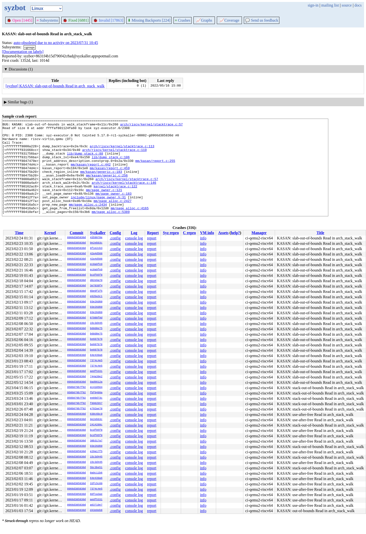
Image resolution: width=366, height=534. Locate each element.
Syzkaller (98, 233)
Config (115, 233)
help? (235, 233)
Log (134, 233)
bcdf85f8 (96, 275)
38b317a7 (96, 441)
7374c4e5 (96, 360)
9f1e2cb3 (96, 248)
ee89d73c (96, 398)
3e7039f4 (96, 286)
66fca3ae (96, 494)
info (203, 238)
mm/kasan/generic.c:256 (107, 187)
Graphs (204, 20)
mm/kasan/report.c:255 (155, 169)
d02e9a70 (96, 280)
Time (19, 233)
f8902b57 (96, 403)
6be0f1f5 (96, 291)
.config (115, 238)
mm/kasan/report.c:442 (91, 174)
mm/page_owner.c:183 (113, 209)
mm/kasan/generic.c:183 (101, 182)
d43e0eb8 (96, 510)
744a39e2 (96, 376)
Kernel (50, 233)
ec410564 (96, 387)
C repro (189, 233)
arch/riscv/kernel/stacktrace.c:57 (151, 125)
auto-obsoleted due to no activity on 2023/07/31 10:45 (56, 43)
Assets (223, 233)
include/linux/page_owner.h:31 (98, 213)
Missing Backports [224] (149, 20)
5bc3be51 (96, 467)
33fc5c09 (96, 483)
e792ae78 (96, 409)
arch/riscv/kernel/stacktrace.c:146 (124, 195)
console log (134, 238)
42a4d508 (96, 253)
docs (358, 5)
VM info (207, 233)
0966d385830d (76, 237)
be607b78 (96, 339)
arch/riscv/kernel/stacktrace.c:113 (122, 152)
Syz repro (171, 233)
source (347, 5)
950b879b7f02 (76, 387)
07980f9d (96, 318)
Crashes (182, 20)
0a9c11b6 (96, 473)
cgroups (30, 47)
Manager (258, 233)
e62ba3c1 (96, 296)
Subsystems (47, 20)
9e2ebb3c (96, 243)
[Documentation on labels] (23, 52)
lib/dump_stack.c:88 (85, 160)
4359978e (96, 237)
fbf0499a (96, 392)
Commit (76, 233)
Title (320, 233)
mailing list (330, 5)
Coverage (229, 20)
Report (153, 233)
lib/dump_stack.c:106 (111, 165)
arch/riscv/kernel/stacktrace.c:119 (114, 156)
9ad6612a (96, 382)
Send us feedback (261, 20)
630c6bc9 (96, 414)
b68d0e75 (96, 328)
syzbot (15, 7)
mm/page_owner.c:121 (104, 204)
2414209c (96, 425)
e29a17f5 (96, 451)
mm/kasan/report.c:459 (110, 178)
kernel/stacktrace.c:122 (115, 200)
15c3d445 (96, 323)
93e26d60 (96, 302)
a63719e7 (96, 505)
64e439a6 (96, 355)
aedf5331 (96, 371)
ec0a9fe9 (96, 264)
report (151, 238)
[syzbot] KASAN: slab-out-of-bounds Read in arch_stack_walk (55, 86)
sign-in (313, 5)
